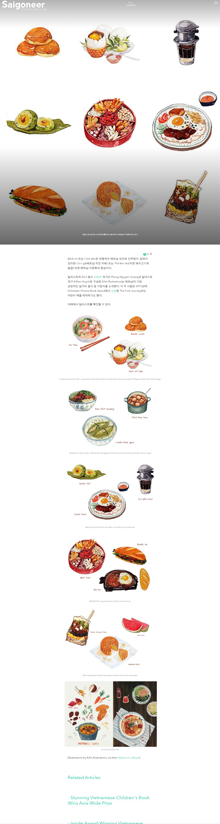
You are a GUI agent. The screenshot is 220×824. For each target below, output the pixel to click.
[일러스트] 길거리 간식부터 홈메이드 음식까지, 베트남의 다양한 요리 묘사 (110, 808)
